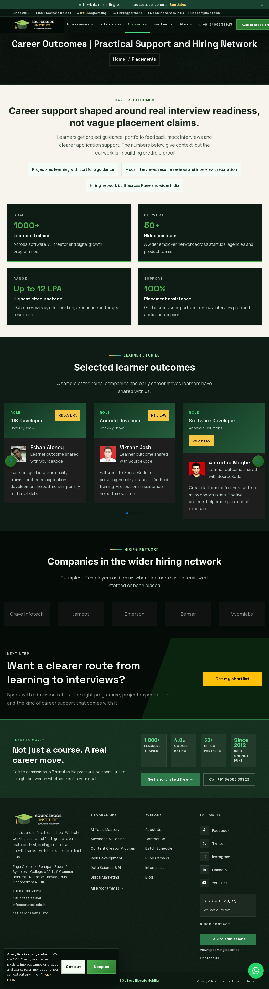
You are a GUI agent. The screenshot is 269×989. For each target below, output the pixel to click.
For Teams (163, 24)
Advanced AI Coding (108, 838)
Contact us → (211, 957)
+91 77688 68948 (27, 897)
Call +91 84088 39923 (229, 779)
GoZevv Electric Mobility (141, 980)
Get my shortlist (232, 679)
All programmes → (107, 888)
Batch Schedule (159, 848)
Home (119, 59)
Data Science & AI (106, 867)
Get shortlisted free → (170, 779)
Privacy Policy (206, 981)
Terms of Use (230, 981)
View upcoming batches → (222, 949)
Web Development (106, 857)
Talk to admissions (228, 939)
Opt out (73, 966)
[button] (258, 461)
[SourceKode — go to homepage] (34, 25)
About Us (153, 829)
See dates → (179, 4)
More (186, 24)
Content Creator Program (113, 848)
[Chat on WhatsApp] (256, 968)
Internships (110, 24)
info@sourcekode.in (29, 904)
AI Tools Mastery (105, 829)
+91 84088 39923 (215, 24)
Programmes (80, 24)
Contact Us (155, 838)
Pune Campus (157, 857)
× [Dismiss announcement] (262, 5)
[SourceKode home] (48, 819)
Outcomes (137, 24)
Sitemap (250, 981)
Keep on (101, 966)
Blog (149, 877)
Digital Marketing (105, 877)
